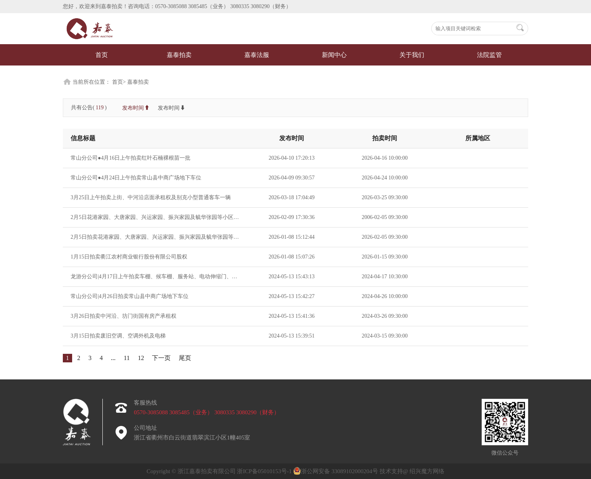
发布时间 (136, 107)
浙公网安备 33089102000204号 (335, 471)
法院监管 (489, 55)
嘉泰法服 (256, 55)
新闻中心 (334, 55)
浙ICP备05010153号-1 (265, 471)
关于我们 (411, 55)
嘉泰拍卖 (179, 55)
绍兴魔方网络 (427, 471)
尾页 (185, 358)
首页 (101, 55)
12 (141, 358)
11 (127, 358)
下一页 (161, 358)
